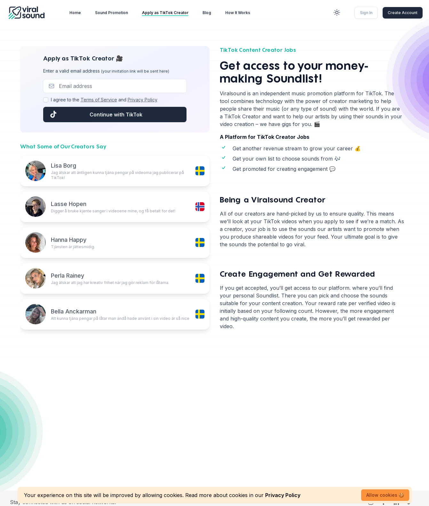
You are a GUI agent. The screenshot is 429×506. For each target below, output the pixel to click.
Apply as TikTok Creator (165, 12)
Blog (207, 12)
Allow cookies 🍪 (385, 495)
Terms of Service (99, 99)
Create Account (402, 12)
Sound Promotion (111, 12)
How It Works (237, 12)
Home (75, 12)
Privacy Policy (142, 99)
